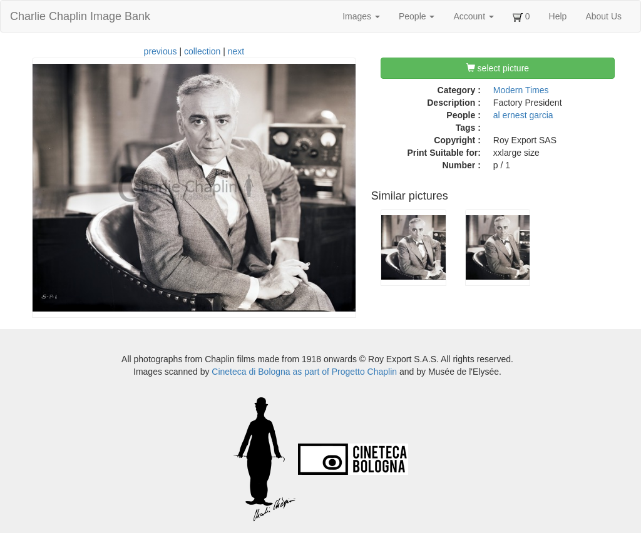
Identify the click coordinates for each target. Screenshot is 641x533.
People (416, 16)
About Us (603, 16)
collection (202, 51)
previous (160, 51)
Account (473, 16)
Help (558, 16)
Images (361, 16)
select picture (497, 68)
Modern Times (521, 90)
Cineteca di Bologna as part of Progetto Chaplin (304, 372)
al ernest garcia (523, 115)
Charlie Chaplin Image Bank (80, 16)
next (236, 51)
